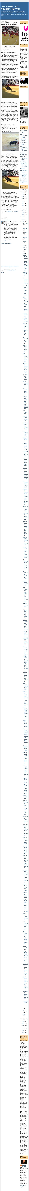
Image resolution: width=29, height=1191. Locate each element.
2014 (23, 216)
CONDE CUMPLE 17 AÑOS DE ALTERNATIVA (25, 624)
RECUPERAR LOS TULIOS (25, 348)
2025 (23, 192)
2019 (23, 205)
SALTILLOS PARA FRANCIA (25, 819)
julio (24, 245)
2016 (23, 212)
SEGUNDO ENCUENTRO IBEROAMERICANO (25, 368)
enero (24, 1014)
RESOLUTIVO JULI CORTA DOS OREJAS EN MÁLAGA (25, 861)
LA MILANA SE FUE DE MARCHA (25, 613)
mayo (24, 249)
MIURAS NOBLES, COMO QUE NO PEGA (25, 290)
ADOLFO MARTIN (25, 274)
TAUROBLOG (23, 154)
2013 (23, 219)
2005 (23, 1032)
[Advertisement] (12, 254)
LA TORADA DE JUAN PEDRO (25, 280)
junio (24, 247)
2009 (23, 1023)
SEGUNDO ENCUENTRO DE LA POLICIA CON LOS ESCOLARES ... (25, 497)
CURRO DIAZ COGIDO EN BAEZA (25, 840)
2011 (23, 1019)
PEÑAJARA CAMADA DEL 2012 (25, 516)
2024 (23, 194)
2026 (23, 189)
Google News (23, 178)
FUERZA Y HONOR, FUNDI (25, 446)
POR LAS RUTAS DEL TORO (23, 158)
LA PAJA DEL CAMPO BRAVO (25, 723)
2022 (23, 198)
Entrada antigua (15, 266)
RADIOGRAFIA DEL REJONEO (25, 641)
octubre (25, 232)
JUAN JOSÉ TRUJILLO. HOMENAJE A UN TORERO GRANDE (25, 262)
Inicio (10, 266)
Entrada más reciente (6, 266)
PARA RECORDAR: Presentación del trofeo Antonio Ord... (25, 983)
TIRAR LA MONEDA (25, 439)
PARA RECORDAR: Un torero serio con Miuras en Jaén (25, 905)
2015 (23, 214)
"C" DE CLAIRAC (25, 947)
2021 (23, 201)
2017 (23, 210)
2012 (23, 221)
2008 (23, 1025)
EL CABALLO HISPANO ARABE (23, 175)
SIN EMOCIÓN (25, 412)
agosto (24, 241)
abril (24, 253)
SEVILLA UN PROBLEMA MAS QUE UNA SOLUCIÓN (25, 402)
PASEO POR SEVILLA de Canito (25, 887)
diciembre (25, 223)
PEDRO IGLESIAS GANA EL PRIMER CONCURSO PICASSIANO (25, 786)
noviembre (25, 228)
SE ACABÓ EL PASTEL (25, 340)
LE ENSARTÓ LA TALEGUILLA (25, 483)
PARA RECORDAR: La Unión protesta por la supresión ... (25, 937)
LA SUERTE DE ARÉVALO (25, 391)
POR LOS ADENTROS (25, 797)
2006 (23, 1030)
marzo (24, 1007)
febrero (24, 1010)
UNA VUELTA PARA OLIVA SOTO (25, 686)
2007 (23, 1028)
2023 (23, 196)
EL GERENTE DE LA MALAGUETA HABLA (25, 564)
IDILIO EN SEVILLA (25, 1002)
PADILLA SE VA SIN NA (25, 320)
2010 (23, 1021)
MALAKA (22, 168)
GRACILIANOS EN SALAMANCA (25, 425)
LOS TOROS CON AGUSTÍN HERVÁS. (10, 7)
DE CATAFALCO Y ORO (23, 136)
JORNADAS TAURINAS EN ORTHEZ (25, 676)
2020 (23, 203)
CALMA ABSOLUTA (25, 314)
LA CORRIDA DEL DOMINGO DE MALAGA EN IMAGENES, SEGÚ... (25, 736)
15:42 (5, 240)
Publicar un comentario (6, 243)
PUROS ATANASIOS (25, 605)
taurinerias (22, 152)
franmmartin (7, 220)
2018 (23, 207)
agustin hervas (24, 1166)
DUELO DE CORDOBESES (25, 916)
